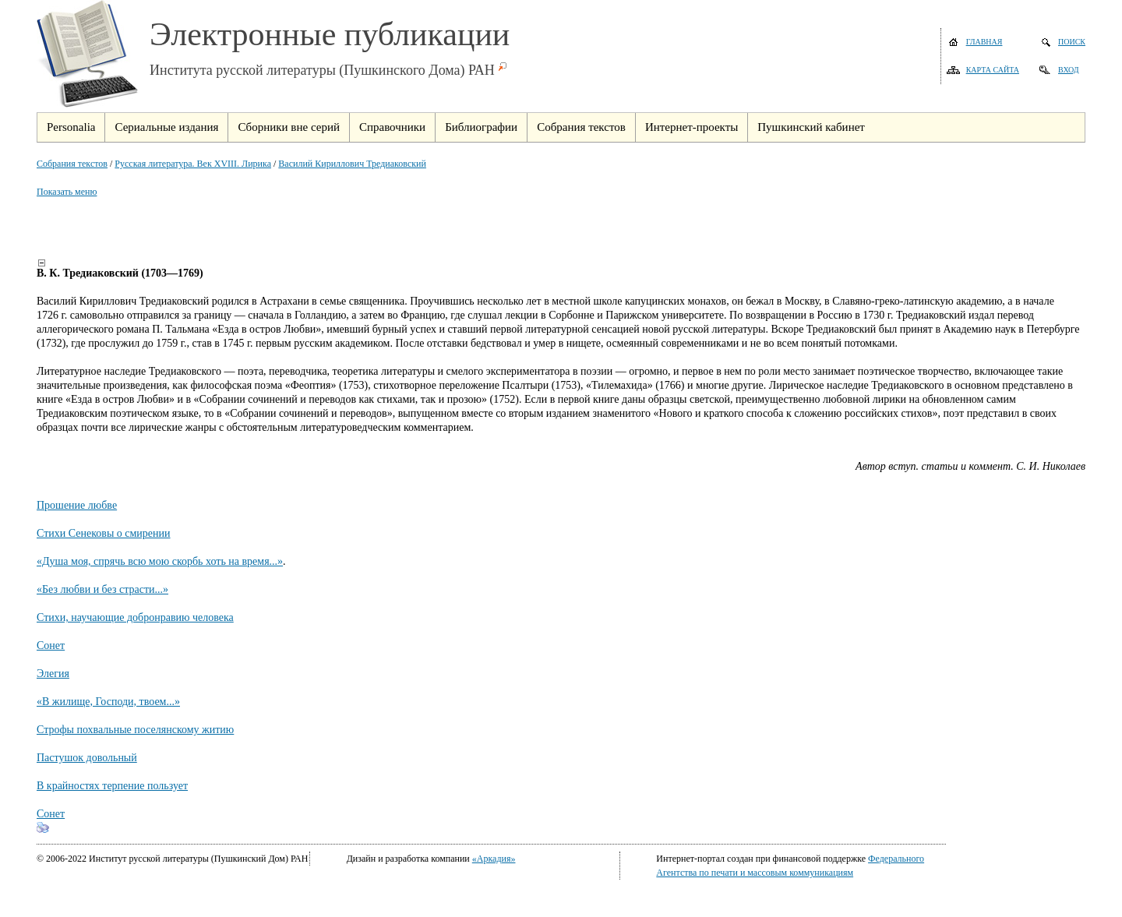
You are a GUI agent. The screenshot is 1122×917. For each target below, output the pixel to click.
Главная (984, 41)
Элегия (53, 673)
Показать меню (67, 191)
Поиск (1071, 41)
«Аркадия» (494, 858)
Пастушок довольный (87, 758)
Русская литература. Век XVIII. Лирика (193, 163)
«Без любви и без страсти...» (102, 589)
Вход (1068, 69)
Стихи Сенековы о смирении (104, 533)
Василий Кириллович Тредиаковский (352, 163)
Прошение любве (77, 505)
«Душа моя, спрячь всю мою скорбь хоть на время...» (160, 561)
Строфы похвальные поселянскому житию (135, 729)
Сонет (51, 645)
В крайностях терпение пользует (112, 786)
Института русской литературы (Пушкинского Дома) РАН (322, 70)
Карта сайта (992, 69)
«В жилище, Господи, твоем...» (108, 701)
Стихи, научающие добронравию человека (135, 617)
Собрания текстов (72, 163)
